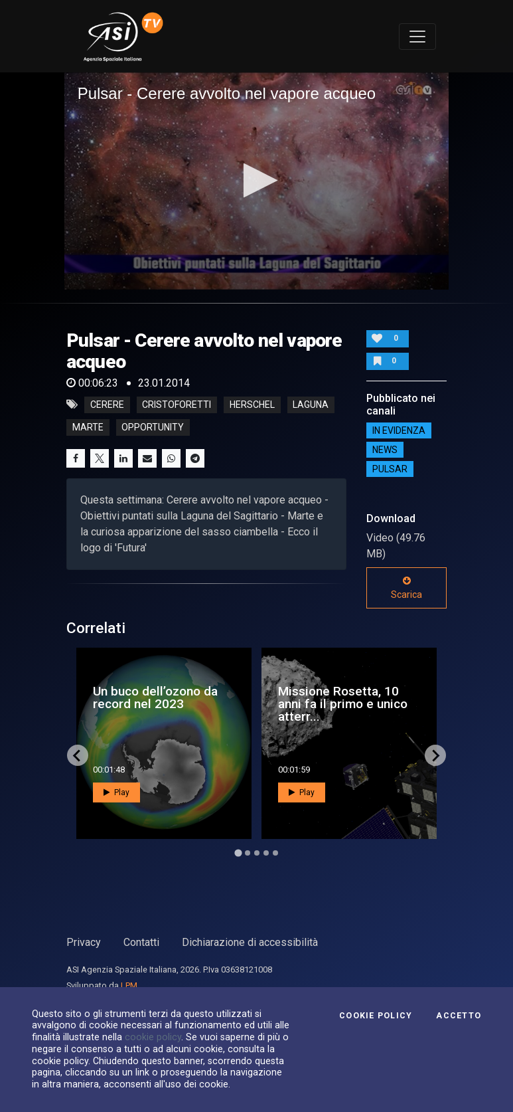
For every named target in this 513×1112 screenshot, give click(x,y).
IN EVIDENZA (398, 430)
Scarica (406, 588)
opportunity (152, 427)
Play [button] (116, 792)
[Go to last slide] (77, 755)
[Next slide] (435, 755)
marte (88, 427)
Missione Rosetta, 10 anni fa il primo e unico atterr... (342, 704)
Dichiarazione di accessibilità (250, 942)
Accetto (458, 1016)
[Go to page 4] (266, 853)
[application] (256, 180)
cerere (107, 404)
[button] (256, 180)
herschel (252, 404)
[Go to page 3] (256, 853)
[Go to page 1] (238, 853)
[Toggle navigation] (417, 36)
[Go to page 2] (247, 853)
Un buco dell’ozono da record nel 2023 (155, 697)
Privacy (83, 942)
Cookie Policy (375, 1016)
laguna (311, 404)
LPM (129, 985)
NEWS (385, 449)
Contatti (141, 942)
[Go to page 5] (275, 853)
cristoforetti (176, 404)
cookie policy (153, 1037)
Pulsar (389, 469)
